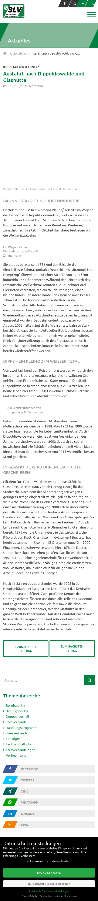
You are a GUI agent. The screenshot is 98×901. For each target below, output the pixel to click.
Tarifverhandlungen (20, 660)
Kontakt (10, 813)
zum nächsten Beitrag (72, 557)
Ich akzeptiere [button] (49, 878)
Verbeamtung (16, 666)
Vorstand (11, 782)
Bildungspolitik (17, 620)
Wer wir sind (13, 777)
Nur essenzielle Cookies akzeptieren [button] (49, 888)
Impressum (12, 818)
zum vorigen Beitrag (27, 558)
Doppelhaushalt (17, 626)
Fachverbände (16, 632)
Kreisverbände (33, 86)
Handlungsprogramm (22, 637)
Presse (9, 808)
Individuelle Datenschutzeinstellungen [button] (49, 896)
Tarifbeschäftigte (18, 654)
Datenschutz (13, 823)
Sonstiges (13, 648)
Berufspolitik (15, 614)
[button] (91, 15)
